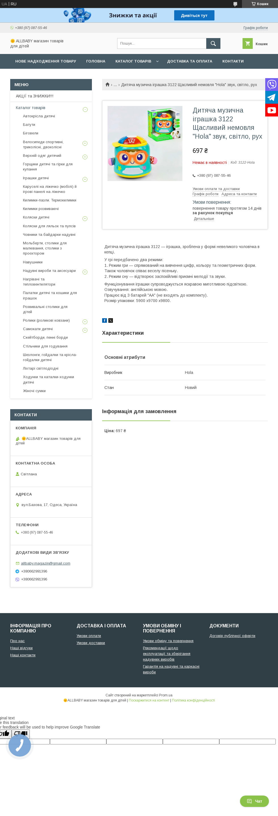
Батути (29, 124)
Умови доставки (91, 643)
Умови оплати (89, 636)
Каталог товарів (133, 61)
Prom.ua (165, 695)
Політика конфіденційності (193, 700)
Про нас (24, 76)
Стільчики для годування (45, 346)
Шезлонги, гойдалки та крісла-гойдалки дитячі (50, 357)
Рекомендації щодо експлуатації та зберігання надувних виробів (166, 653)
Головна (95, 61)
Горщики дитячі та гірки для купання (48, 166)
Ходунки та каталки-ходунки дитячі (48, 379)
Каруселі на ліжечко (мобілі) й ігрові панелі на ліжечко (50, 189)
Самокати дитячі (38, 329)
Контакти (233, 61)
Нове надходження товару (45, 61)
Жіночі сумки (34, 391)
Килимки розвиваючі (41, 209)
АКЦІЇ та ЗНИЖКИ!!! (34, 96)
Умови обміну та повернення (168, 641)
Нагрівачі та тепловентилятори (39, 281)
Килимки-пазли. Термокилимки (49, 200)
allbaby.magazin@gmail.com (45, 563)
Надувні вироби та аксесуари (49, 270)
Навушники (33, 262)
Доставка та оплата (189, 61)
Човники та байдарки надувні (49, 234)
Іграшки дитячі (36, 178)
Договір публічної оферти (232, 636)
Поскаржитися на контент (149, 700)
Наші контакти (22, 655)
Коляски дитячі (36, 217)
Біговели (30, 133)
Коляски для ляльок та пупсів (49, 226)
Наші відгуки (21, 648)
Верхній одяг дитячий (42, 155)
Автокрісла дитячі (39, 116)
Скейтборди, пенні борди (45, 337)
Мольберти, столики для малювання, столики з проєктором (45, 248)
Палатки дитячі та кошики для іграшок (50, 295)
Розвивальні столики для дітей (45, 309)
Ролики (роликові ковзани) (46, 320)
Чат (254, 801)
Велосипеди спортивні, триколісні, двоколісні (43, 144)
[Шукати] (213, 43)
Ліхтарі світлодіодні (40, 368)
